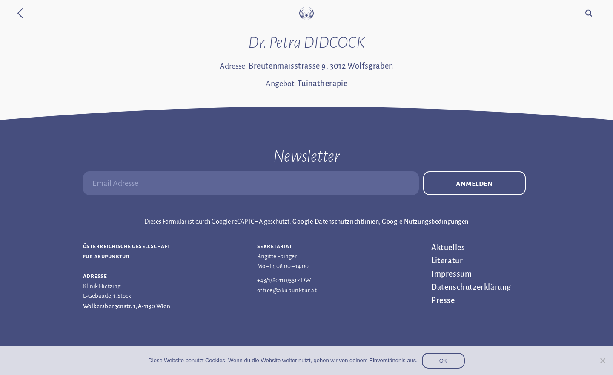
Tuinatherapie (323, 83)
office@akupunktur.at (287, 290)
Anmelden (474, 183)
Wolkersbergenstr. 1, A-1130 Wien (126, 306)
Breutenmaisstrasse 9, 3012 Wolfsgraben (321, 66)
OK (443, 361)
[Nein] (602, 360)
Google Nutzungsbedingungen (425, 221)
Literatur (447, 261)
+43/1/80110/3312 (278, 280)
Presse (443, 300)
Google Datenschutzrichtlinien (335, 221)
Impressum (451, 274)
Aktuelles (448, 247)
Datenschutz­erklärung (471, 287)
